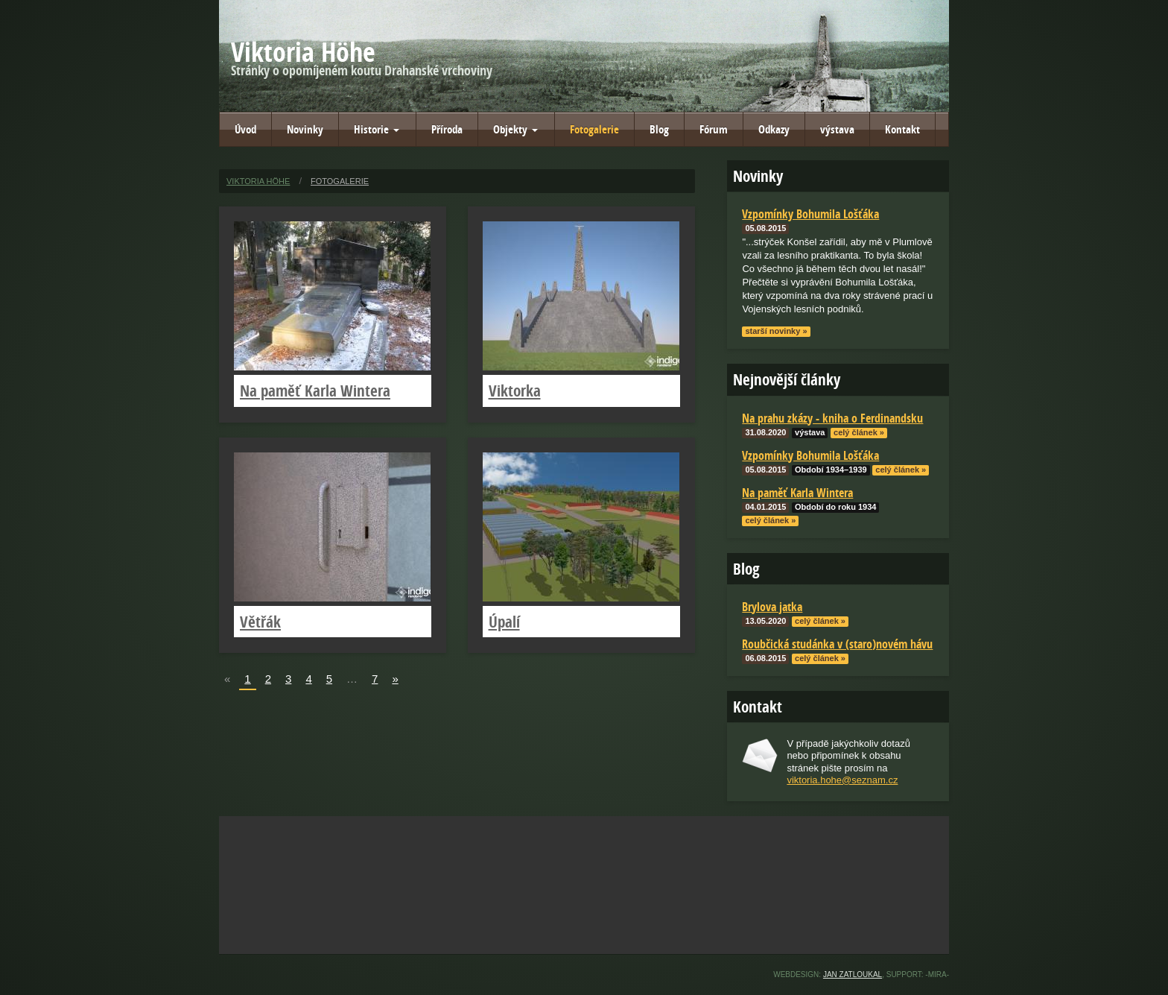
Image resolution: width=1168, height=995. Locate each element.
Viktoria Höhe (303, 52)
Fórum (713, 129)
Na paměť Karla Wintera (315, 390)
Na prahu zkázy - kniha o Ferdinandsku (832, 418)
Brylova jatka (772, 606)
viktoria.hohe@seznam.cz (842, 780)
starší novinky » (776, 330)
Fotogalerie (594, 129)
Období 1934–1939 (831, 469)
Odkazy (774, 129)
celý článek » (859, 432)
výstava (837, 129)
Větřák (260, 621)
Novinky (305, 129)
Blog (659, 129)
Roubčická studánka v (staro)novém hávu (837, 644)
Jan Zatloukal (852, 974)
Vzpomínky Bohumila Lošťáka (810, 455)
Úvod (245, 129)
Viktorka (515, 390)
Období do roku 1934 (835, 506)
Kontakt (902, 129)
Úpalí (504, 621)
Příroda (447, 129)
